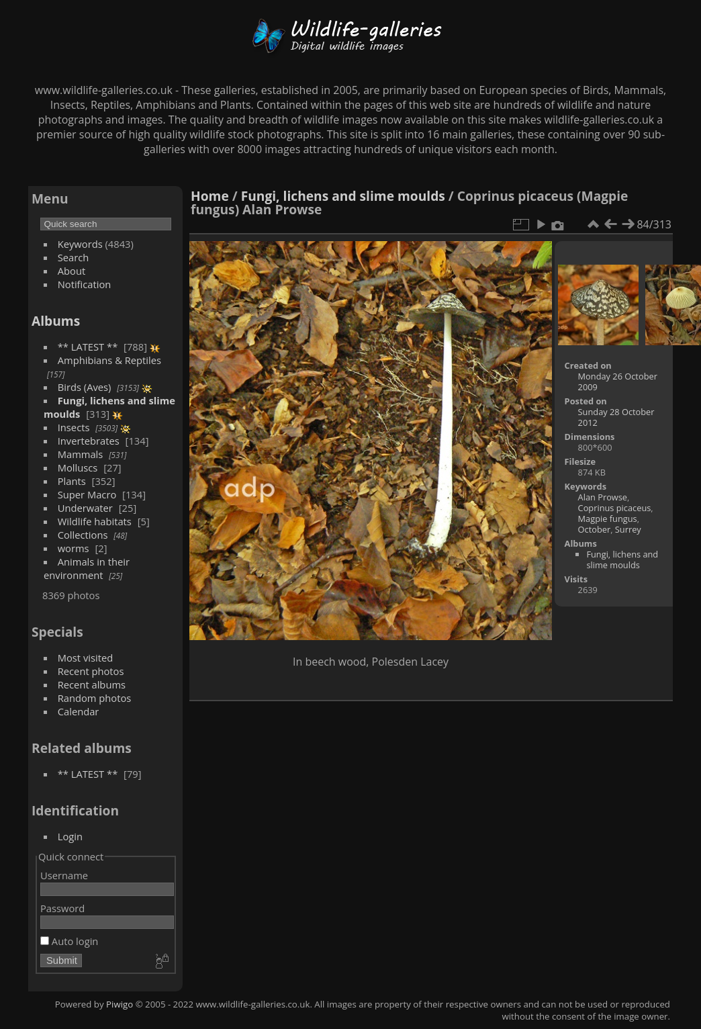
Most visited (85, 657)
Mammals (80, 454)
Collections (83, 534)
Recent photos (91, 671)
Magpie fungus (607, 518)
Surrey (628, 529)
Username (64, 875)
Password (62, 908)
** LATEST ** (88, 346)
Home (210, 196)
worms (73, 548)
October (594, 529)
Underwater (85, 507)
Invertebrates (89, 440)
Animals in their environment (87, 568)
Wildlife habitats (95, 521)
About (71, 270)
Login (70, 836)
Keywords (80, 244)
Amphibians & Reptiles (109, 360)
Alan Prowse (602, 497)
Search (73, 257)
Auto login (69, 941)
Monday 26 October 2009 (617, 381)
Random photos (95, 698)
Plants (72, 481)
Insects (74, 427)
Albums (56, 321)
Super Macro (87, 494)
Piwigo (119, 1004)
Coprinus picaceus (614, 508)
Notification (84, 284)
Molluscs (78, 467)
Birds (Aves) (84, 387)
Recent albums (92, 684)
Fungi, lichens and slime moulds (343, 196)
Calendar (78, 711)
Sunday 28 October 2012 (616, 417)
